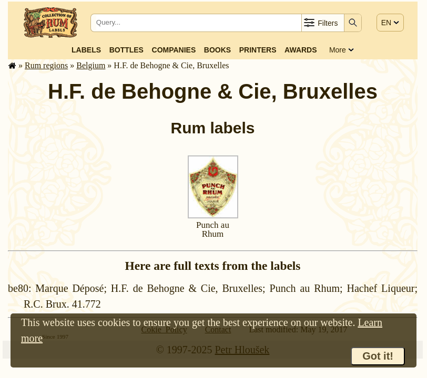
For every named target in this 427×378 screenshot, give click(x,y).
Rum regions (46, 65)
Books (217, 50)
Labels (86, 50)
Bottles (126, 50)
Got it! (377, 356)
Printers (258, 50)
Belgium (90, 65)
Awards (300, 50)
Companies (174, 50)
